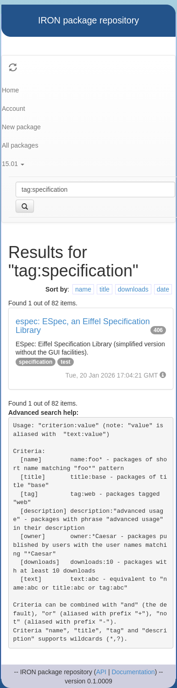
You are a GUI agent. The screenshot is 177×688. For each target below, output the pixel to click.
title (105, 289)
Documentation (133, 672)
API (101, 672)
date (163, 289)
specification (35, 362)
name (83, 289)
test (65, 362)
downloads (133, 289)
